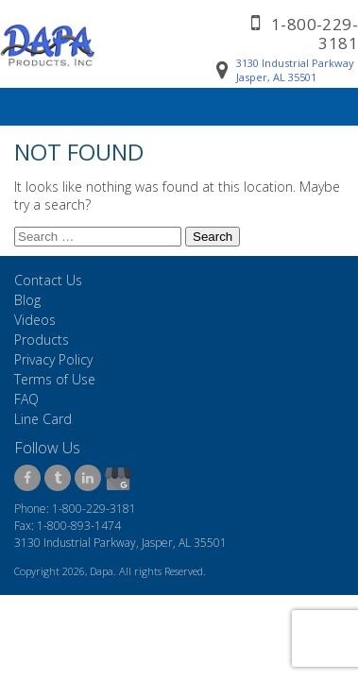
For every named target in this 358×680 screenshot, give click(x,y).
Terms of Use (54, 379)
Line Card (43, 419)
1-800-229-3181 (314, 33)
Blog (27, 300)
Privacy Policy (53, 359)
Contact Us (48, 280)
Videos (35, 320)
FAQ (26, 399)
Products (41, 339)
